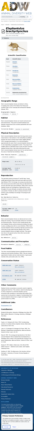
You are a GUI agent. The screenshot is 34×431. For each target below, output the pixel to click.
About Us (3, 382)
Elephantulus (15, 88)
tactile (18, 244)
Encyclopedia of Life (6, 305)
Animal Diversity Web (16, 13)
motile (14, 237)
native (14, 114)
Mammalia (15, 75)
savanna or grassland (22, 129)
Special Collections (6, 389)
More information (19, 266)
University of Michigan (6, 370)
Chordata (14, 66)
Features (6, 38)
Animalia (7, 24)
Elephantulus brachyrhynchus (17, 24)
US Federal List (7, 275)
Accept (6, 427)
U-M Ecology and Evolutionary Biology (11, 375)
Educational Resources (7, 387)
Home (2, 24)
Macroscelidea (16, 79)
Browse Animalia (5, 380)
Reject (14, 427)
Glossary (3, 392)
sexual (5, 204)
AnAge (16, 169)
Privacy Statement (6, 399)
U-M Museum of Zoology (7, 372)
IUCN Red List (6, 265)
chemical (27, 244)
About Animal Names (6, 384)
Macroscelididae (16, 83)
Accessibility (4, 396)
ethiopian (5, 114)
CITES (4, 279)
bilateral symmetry (8, 157)
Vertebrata (15, 70)
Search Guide (27, 21)
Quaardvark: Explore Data (7, 394)
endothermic (22, 154)
